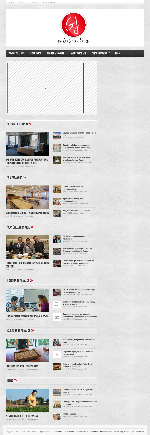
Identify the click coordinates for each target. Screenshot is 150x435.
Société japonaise (55, 53)
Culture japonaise (101, 53)
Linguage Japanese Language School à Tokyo (27, 316)
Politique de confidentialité (91, 432)
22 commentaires (81, 265)
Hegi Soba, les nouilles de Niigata (22, 366)
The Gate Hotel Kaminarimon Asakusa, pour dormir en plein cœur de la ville (27, 161)
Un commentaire (81, 241)
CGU (64, 432)
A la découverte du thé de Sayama (22, 416)
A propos (23, 2)
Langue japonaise (78, 53)
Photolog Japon (69, 414)
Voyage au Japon (16, 53)
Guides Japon (48, 2)
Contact (35, 2)
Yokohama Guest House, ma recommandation (27, 213)
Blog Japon (124, 432)
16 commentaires (79, 213)
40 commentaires (81, 253)
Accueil (12, 2)
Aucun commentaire (27, 166)
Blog (117, 53)
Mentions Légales (74, 432)
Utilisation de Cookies (110, 432)
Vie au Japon (35, 53)
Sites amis (58, 432)
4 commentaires (78, 138)
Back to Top (139, 432)
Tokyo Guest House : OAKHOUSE (77, 211)
